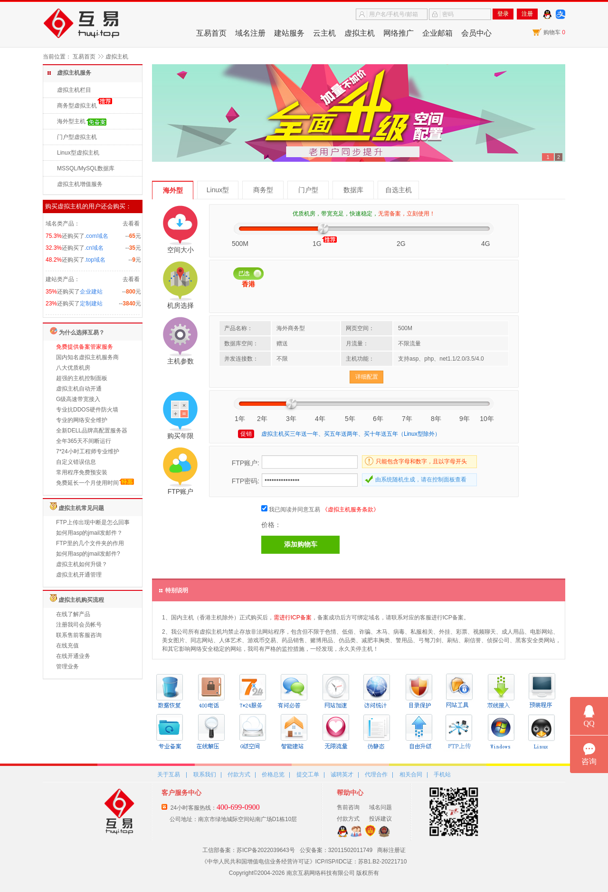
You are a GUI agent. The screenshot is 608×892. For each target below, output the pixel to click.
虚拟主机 (359, 33)
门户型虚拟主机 (77, 137)
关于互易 (168, 774)
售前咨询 (348, 807)
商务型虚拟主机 (77, 105)
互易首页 (211, 33)
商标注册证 (391, 850)
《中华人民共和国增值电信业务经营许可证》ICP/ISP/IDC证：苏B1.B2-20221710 (304, 861)
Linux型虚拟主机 (78, 152)
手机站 (442, 774)
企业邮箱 (437, 33)
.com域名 (96, 236)
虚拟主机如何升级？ (81, 564)
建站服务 (289, 33)
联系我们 (204, 774)
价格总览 (273, 774)
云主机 (324, 33)
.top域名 (95, 259)
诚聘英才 (342, 774)
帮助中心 (350, 792)
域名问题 (380, 807)
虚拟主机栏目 (74, 90)
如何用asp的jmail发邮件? (88, 553)
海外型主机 (71, 121)
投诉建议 (380, 818)
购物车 (554, 32)
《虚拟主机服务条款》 (350, 509)
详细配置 (366, 376)
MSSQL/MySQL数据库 (85, 168)
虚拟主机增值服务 (80, 184)
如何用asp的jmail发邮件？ (89, 532)
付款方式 (239, 774)
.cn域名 (94, 248)
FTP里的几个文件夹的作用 (90, 543)
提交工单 (307, 774)
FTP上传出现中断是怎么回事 (93, 522)
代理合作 (376, 774)
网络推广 (398, 33)
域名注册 (250, 33)
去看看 (131, 223)
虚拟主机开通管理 (79, 574)
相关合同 (410, 774)
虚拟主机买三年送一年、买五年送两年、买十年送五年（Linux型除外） (350, 434)
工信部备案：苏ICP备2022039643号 (248, 850)
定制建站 (91, 303)
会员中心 (476, 33)
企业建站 (91, 291)
